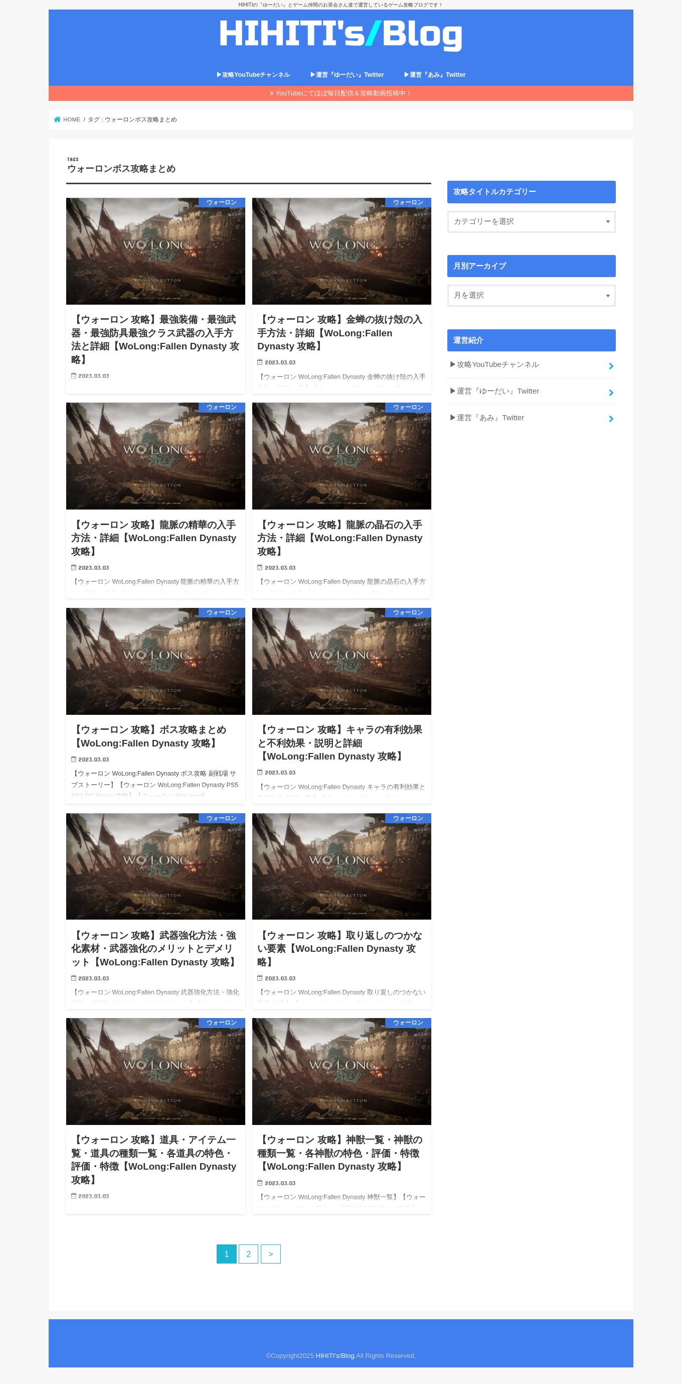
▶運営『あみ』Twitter (435, 75)
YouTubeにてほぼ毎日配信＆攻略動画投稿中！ (344, 93)
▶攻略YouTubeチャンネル (253, 75)
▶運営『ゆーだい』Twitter (347, 75)
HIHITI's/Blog (334, 1355)
